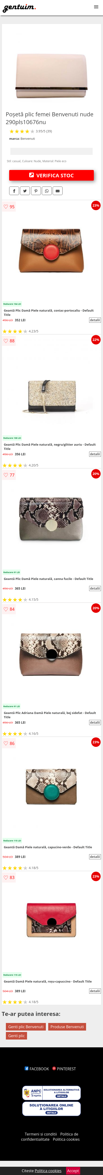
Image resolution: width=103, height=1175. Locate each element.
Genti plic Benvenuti (26, 1026)
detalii (95, 320)
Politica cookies (66, 1139)
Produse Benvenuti (67, 1026)
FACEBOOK (37, 1068)
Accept (73, 1170)
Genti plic (16, 1035)
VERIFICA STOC (51, 175)
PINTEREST (64, 1068)
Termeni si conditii (41, 1134)
